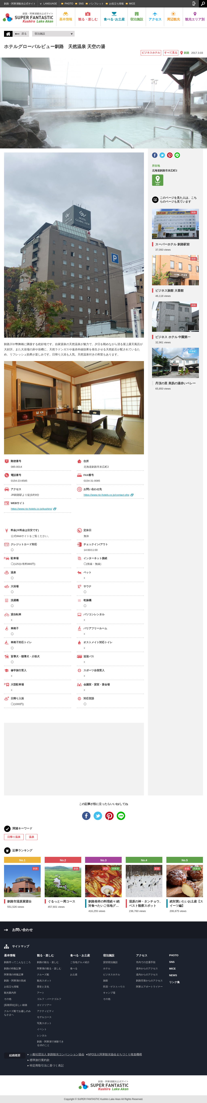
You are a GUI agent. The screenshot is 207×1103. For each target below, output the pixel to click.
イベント (42, 1029)
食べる (73, 968)
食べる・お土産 (80, 955)
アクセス (155, 16)
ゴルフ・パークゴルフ (49, 999)
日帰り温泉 (13, 836)
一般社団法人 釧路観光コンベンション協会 (57, 1054)
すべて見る (170, 52)
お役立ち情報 (116, 3)
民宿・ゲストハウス (114, 986)
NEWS (173, 975)
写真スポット (44, 1023)
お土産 (73, 974)
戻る (21, 33)
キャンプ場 (109, 992)
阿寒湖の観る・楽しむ (49, 968)
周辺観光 (173, 16)
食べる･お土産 (114, 16)
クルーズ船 (43, 974)
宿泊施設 (136, 16)
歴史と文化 (43, 986)
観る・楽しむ (88, 16)
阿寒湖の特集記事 (13, 974)
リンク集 (174, 982)
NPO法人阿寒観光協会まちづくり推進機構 (115, 1054)
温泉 (31, 836)
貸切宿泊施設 (110, 962)
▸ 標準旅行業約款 (38, 1060)
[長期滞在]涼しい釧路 (15, 1005)
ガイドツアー (44, 1005)
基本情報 (65, 16)
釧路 (186, 52)
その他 (7, 999)
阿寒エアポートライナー (149, 986)
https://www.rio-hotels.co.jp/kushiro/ (31, 508)
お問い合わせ (22, 930)
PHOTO (69, 3)
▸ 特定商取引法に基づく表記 (45, 1065)
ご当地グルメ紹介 (80, 962)
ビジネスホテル (151, 52)
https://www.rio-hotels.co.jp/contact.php (106, 494)
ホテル (106, 968)
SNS (81, 3)
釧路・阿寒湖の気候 (15, 980)
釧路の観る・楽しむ (48, 962)
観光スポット (44, 980)
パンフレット (96, 3)
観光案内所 (10, 992)
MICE (132, 3)
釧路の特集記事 (12, 968)
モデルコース (44, 1017)
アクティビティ (45, 1011)
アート (40, 992)
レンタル (42, 1035)
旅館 (105, 980)
